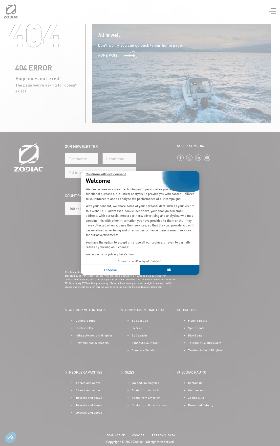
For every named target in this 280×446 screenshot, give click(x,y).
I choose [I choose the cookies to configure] (110, 270)
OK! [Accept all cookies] (169, 270)
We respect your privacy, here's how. (110, 254)
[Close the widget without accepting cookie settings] (106, 174)
